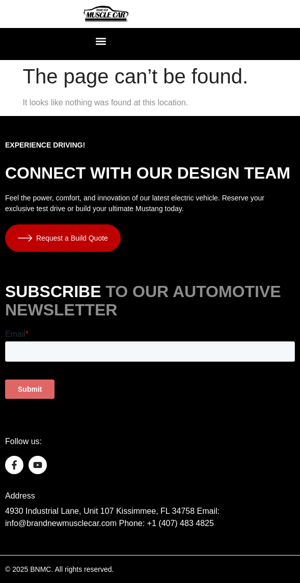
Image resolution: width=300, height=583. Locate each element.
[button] (101, 41)
